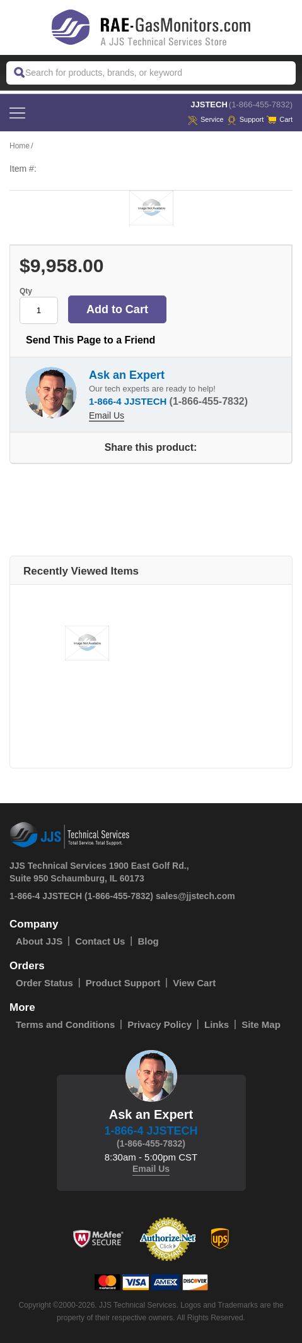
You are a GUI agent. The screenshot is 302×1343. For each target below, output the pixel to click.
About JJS (39, 941)
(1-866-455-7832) (261, 104)
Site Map (261, 1024)
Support (245, 119)
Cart (280, 119)
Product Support (123, 982)
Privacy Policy (159, 1024)
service (206, 119)
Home (19, 145)
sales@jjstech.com (195, 896)
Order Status (44, 982)
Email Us (106, 415)
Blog (147, 941)
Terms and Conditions (65, 1024)
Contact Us (100, 941)
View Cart (194, 982)
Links (216, 1024)
